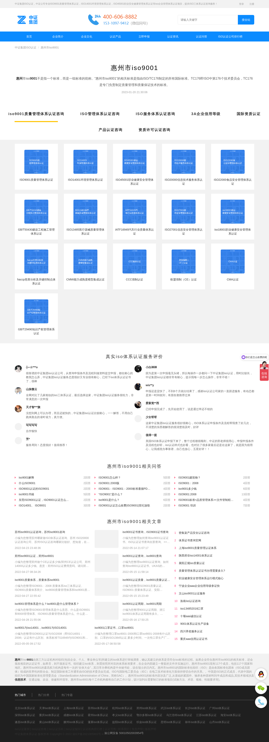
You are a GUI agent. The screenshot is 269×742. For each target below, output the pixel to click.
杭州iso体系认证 (122, 708)
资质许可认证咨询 (154, 130)
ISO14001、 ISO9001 (32, 505)
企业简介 (57, 36)
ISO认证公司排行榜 (230, 36)
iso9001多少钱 (187, 488)
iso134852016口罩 (191, 608)
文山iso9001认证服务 (192, 593)
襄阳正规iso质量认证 (192, 563)
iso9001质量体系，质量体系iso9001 (37, 579)
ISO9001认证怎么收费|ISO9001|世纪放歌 (124, 505)
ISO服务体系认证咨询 (155, 114)
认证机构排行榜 (92, 729)
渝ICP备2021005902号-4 (88, 734)
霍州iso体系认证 (98, 715)
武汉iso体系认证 (171, 708)
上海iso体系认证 (73, 708)
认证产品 (115, 36)
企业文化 (86, 36)
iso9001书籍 (26, 494)
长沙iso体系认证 (195, 708)
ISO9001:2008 (187, 494)
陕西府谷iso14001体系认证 (196, 555)
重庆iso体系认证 (49, 715)
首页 (29, 36)
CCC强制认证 (134, 279)
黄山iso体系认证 (49, 722)
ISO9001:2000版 (109, 483)
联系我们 (123, 729)
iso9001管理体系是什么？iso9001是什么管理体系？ (47, 603)
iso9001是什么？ (109, 499)
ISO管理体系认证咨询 (100, 114)
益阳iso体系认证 (122, 722)
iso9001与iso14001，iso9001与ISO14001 (41, 627)
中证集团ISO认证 (25, 47)
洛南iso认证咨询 (190, 601)
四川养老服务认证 (191, 631)
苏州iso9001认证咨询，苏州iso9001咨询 (40, 532)
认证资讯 (172, 36)
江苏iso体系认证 (206, 715)
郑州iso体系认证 (146, 708)
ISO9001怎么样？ (110, 477)
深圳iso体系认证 (25, 715)
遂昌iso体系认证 (25, 722)
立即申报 (144, 36)
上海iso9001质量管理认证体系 (198, 548)
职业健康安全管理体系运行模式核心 (201, 578)
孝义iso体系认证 (122, 715)
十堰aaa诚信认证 (191, 616)
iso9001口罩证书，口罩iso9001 (114, 627)
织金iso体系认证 (146, 722)
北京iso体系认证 (25, 708)
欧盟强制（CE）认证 (183, 279)
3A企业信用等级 (206, 114)
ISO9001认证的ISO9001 (34, 488)
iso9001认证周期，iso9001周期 (142, 603)
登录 (241, 4)
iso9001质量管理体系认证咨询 (36, 114)
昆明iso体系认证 (171, 722)
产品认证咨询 (111, 130)
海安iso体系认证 (231, 715)
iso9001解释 (26, 477)
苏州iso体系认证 (98, 708)
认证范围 (110, 729)
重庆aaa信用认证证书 (193, 638)
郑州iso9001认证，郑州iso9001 (34, 555)
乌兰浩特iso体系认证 (179, 715)
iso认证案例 (22, 729)
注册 (251, 4)
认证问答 (201, 36)
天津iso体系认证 (49, 708)
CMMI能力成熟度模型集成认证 (85, 279)
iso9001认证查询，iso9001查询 (142, 555)
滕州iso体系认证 (73, 722)
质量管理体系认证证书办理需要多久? (202, 570)
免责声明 (137, 729)
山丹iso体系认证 (219, 722)
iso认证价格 (39, 729)
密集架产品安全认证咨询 (194, 532)
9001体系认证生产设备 (194, 623)
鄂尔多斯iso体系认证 (149, 715)
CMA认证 (232, 279)
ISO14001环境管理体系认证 (85, 179)
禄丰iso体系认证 (195, 722)
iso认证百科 (56, 729)
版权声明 (150, 729)
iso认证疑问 (73, 729)
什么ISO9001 (27, 483)
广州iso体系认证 (219, 708)
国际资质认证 (249, 114)
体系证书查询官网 (190, 540)
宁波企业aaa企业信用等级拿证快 (199, 585)
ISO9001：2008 (188, 483)
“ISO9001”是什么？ (111, 494)
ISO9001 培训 (187, 505)
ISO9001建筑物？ (189, 477)
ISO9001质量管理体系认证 (36, 179)
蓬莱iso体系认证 (98, 722)
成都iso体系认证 (73, 715)
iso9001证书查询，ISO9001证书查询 (145, 532)
